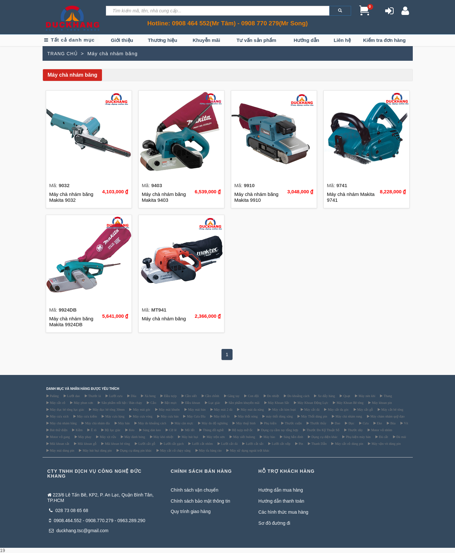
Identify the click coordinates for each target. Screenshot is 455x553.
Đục (351, 423)
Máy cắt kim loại (283, 409)
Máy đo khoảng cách (151, 423)
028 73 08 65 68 (68, 510)
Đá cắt (383, 436)
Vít (405, 423)
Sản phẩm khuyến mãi (243, 402)
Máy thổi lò (221, 416)
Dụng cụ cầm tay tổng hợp (279, 429)
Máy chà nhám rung (348, 416)
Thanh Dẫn (318, 443)
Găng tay (233, 395)
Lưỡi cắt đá (229, 443)
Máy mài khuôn (169, 409)
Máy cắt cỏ (57, 402)
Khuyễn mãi (206, 40)
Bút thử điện (58, 429)
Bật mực (170, 402)
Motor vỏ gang (59, 436)
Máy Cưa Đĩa (195, 416)
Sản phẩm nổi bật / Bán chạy (121, 402)
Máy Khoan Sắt (278, 402)
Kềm (78, 429)
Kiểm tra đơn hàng (384, 40)
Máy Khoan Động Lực (312, 402)
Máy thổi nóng (247, 416)
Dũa (133, 395)
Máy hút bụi (189, 436)
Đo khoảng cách (298, 395)
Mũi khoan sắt (59, 443)
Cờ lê (172, 429)
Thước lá (94, 395)
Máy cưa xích (59, 416)
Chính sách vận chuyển (195, 490)
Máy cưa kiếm (86, 416)
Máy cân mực (183, 423)
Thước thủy (317, 423)
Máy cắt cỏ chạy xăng (175, 450)
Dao (337, 423)
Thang (387, 395)
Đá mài (401, 436)
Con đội (253, 395)
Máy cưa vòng (142, 416)
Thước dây (355, 429)
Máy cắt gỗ (364, 409)
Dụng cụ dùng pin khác (135, 450)
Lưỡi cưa (115, 395)
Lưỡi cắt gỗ (146, 443)
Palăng (54, 395)
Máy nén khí (366, 395)
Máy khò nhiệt (163, 436)
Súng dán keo (151, 429)
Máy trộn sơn (215, 436)
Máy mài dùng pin (61, 450)
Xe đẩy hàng (326, 395)
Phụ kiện (269, 423)
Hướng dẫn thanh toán (281, 501)
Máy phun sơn (83, 402)
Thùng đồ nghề (213, 429)
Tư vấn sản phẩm (256, 40)
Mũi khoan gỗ (86, 443)
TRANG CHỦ (62, 53)
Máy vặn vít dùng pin (386, 443)
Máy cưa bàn (169, 416)
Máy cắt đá (311, 409)
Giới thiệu (122, 40)
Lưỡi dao (73, 395)
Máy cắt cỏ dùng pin (348, 443)
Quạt (346, 395)
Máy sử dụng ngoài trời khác (249, 450)
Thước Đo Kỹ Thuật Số (322, 429)
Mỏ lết (189, 429)
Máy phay (84, 436)
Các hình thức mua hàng (284, 512)
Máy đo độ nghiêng (214, 423)
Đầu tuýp (170, 395)
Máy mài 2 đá (223, 409)
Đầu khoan (192, 402)
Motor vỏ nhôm (381, 429)
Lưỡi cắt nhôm (202, 443)
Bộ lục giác (112, 429)
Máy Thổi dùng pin (313, 416)
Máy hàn (123, 423)
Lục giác (214, 402)
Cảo (152, 402)
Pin (300, 443)
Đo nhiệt (272, 395)
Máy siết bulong (243, 436)
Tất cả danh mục (73, 40)
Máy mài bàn (196, 409)
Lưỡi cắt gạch (173, 443)
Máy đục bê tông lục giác (66, 409)
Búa (392, 423)
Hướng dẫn (306, 40)
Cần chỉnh (211, 395)
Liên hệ (342, 40)
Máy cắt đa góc (337, 409)
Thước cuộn (293, 423)
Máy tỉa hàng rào (210, 450)
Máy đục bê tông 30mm (108, 409)
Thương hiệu (162, 40)
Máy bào (268, 436)
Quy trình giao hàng (191, 511)
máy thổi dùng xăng (279, 416)
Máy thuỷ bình (245, 423)
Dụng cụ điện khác (323, 436)
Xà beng (150, 395)
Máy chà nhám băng (63, 423)
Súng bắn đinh (293, 436)
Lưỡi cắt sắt (254, 443)
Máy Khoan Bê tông (349, 402)
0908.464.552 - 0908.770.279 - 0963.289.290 (97, 520)
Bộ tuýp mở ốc (242, 429)
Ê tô (93, 429)
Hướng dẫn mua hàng (281, 490)
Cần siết (190, 395)
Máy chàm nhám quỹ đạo (387, 416)
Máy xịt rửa (107, 436)
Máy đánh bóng (134, 436)
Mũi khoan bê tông (117, 443)
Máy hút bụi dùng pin (97, 450)
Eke (379, 423)
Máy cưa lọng (114, 416)
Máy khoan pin (381, 402)
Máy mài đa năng (252, 409)
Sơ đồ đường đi (274, 523)
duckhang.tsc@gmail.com (78, 530)
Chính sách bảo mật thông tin (200, 501)
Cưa (365, 423)
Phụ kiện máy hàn (358, 436)
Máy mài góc (141, 409)
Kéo (131, 429)
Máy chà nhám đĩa (97, 423)
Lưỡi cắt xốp (280, 443)
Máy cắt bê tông (391, 409)
